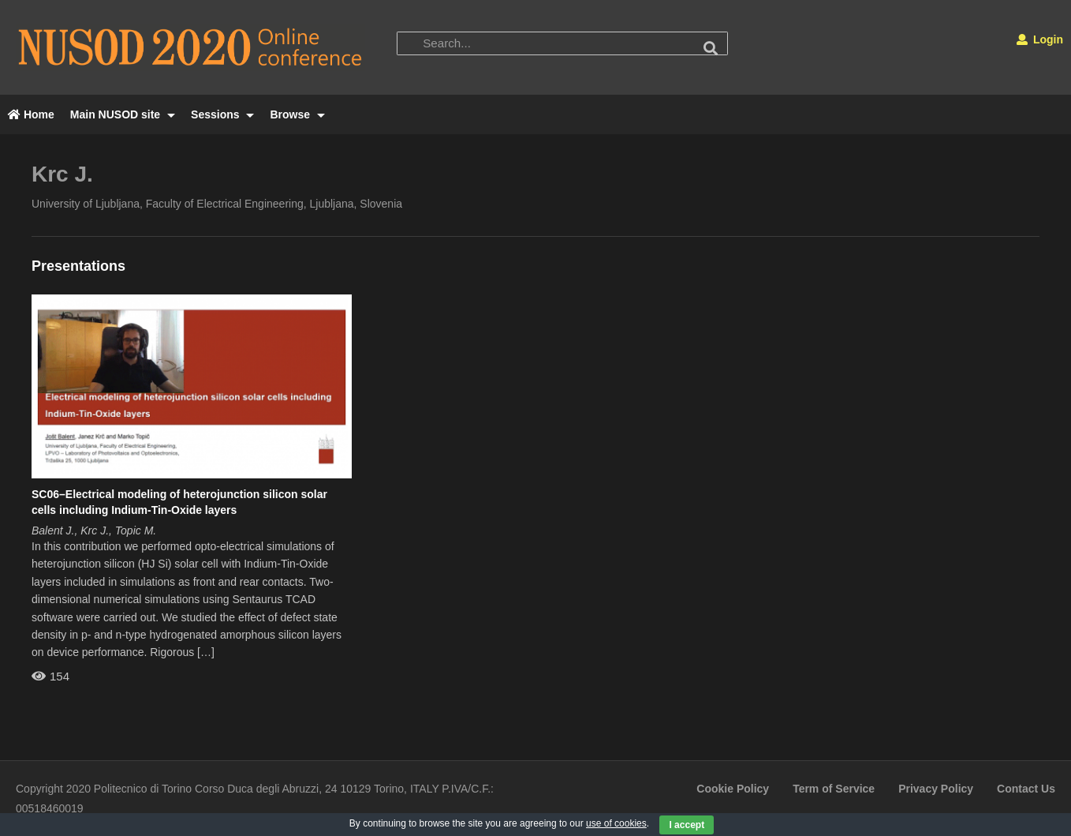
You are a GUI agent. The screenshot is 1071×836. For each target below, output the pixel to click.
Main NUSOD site (122, 114)
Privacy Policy (935, 788)
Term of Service (834, 788)
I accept (686, 824)
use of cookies (616, 823)
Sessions (222, 114)
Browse (297, 114)
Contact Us (1026, 788)
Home (31, 114)
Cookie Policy (732, 788)
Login (1040, 39)
